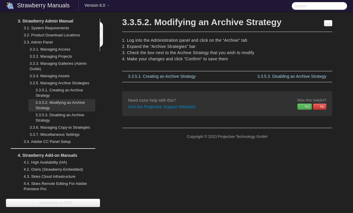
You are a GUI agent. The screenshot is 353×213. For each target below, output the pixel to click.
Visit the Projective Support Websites (162, 106)
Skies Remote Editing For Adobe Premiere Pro (52, 185)
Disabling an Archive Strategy (60, 117)
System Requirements (43, 28)
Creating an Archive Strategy (59, 93)
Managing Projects (47, 56)
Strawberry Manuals (43, 5)
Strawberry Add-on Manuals (44, 155)
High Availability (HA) (42, 162)
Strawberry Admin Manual (42, 21)
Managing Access (46, 49)
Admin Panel (35, 42)
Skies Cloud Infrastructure (46, 176)
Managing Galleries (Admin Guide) (54, 65)
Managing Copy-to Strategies (56, 127)
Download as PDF (53, 203)
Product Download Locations (52, 35)
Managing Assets (46, 76)
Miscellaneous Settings (51, 134)
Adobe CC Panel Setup (44, 141)
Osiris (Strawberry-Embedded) (53, 169)
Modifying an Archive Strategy (60, 105)
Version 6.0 (97, 5)
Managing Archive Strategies (55, 83)
